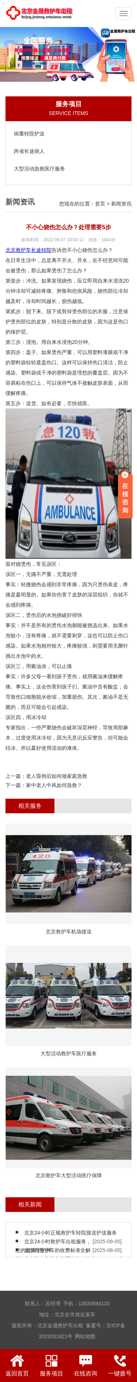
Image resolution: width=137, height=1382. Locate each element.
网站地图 (85, 1336)
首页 (100, 204)
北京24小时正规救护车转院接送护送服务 (70, 1233)
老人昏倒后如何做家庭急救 (56, 776)
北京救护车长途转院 (28, 250)
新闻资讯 (121, 204)
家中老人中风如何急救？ (54, 785)
